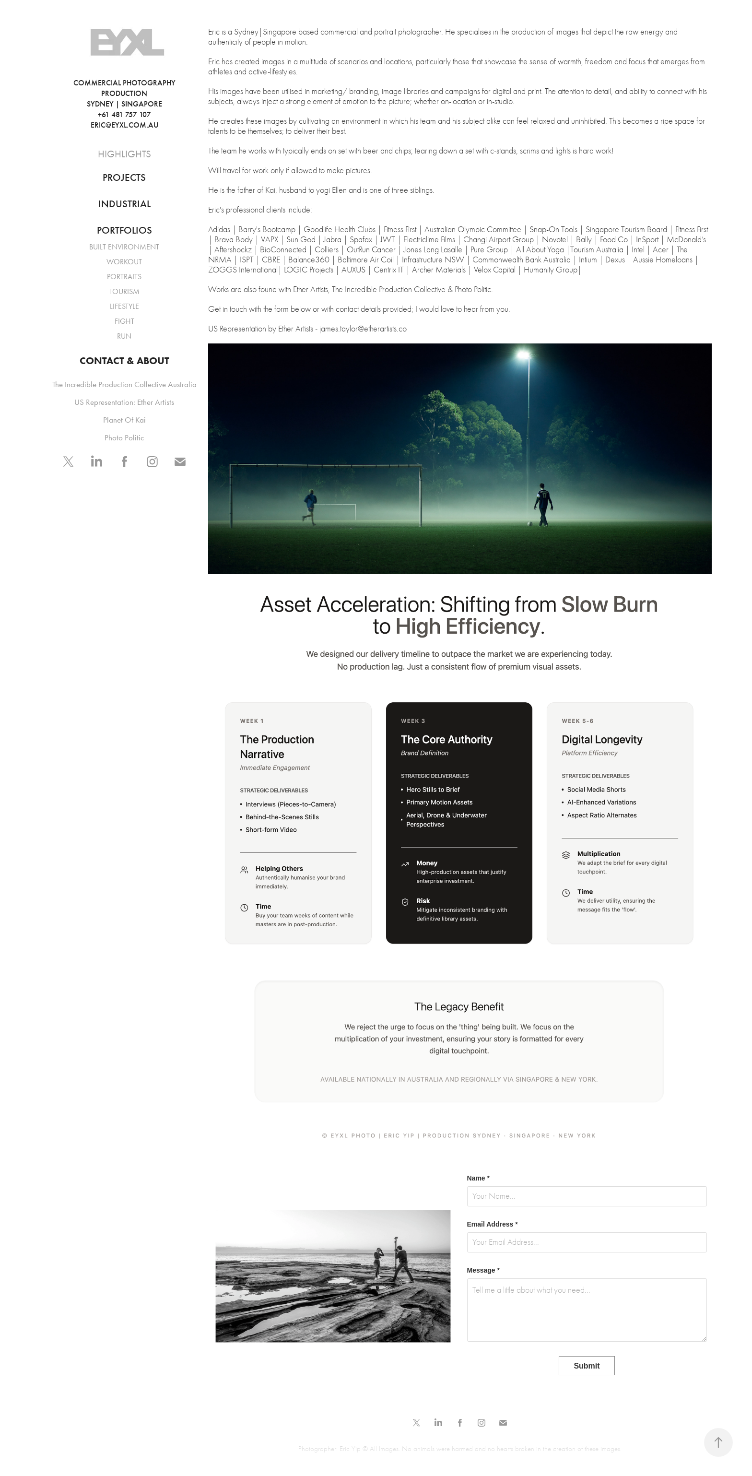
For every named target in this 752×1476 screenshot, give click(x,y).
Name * (478, 1178)
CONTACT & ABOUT (124, 360)
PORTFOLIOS (124, 230)
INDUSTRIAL (124, 204)
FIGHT (124, 321)
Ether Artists (295, 329)
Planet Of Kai (124, 420)
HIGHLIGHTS (124, 154)
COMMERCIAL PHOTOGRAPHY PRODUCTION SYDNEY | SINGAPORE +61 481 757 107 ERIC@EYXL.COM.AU (136, 104)
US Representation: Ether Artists (124, 402)
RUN (124, 336)
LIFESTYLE (124, 306)
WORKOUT (124, 261)
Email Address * (492, 1224)
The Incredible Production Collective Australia (124, 384)
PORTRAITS (124, 276)
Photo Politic (124, 437)
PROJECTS (124, 177)
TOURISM (124, 291)
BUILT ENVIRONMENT (124, 246)
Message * (483, 1270)
